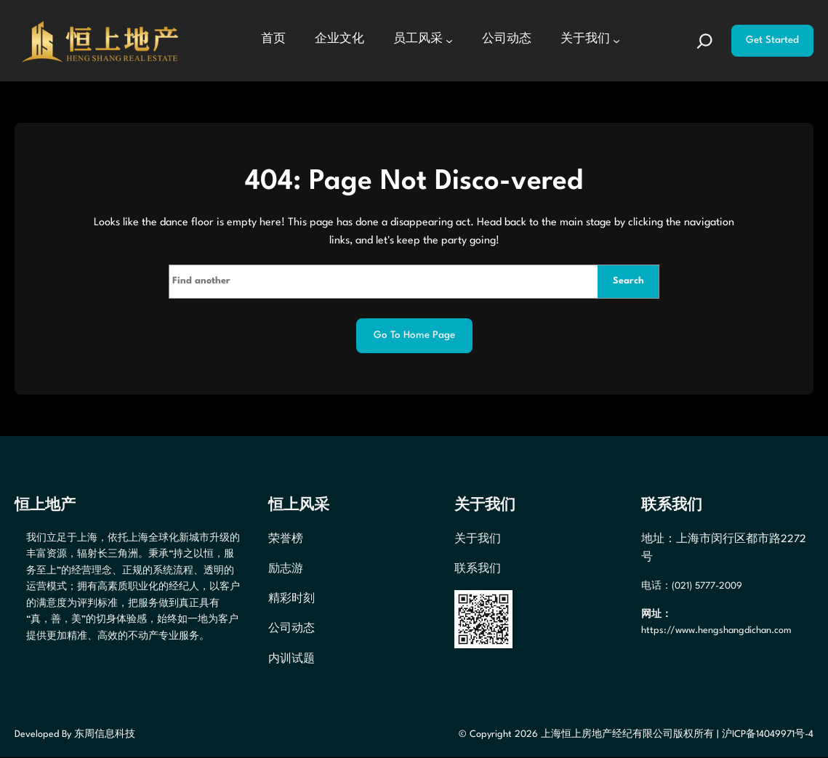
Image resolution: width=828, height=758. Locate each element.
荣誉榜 (285, 539)
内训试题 (291, 659)
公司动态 (291, 629)
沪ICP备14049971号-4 (767, 734)
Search (627, 281)
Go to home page (414, 336)
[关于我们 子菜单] (616, 40)
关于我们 (477, 539)
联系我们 (477, 569)
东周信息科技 (104, 734)
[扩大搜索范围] (705, 40)
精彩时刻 (291, 599)
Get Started (772, 40)
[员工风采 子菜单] (449, 40)
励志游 (285, 569)
